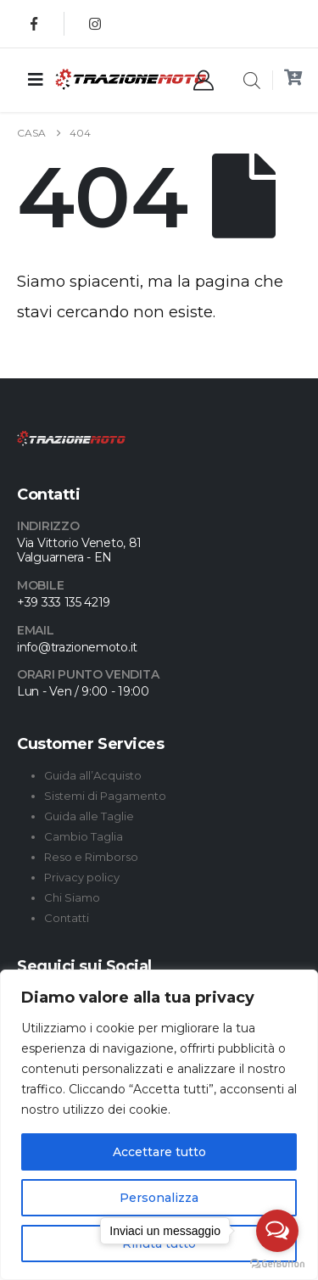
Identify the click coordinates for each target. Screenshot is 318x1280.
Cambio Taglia (83, 836)
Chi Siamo (72, 897)
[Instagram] (95, 24)
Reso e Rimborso (91, 857)
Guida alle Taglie (89, 816)
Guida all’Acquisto (93, 775)
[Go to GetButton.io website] (277, 1263)
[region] (159, 1125)
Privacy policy (82, 877)
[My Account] (204, 80)
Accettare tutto (159, 1152)
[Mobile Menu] (35, 79)
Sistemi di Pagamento (105, 795)
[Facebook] (34, 24)
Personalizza (159, 1197)
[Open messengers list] (277, 1231)
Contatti (66, 918)
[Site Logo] (97, 79)
